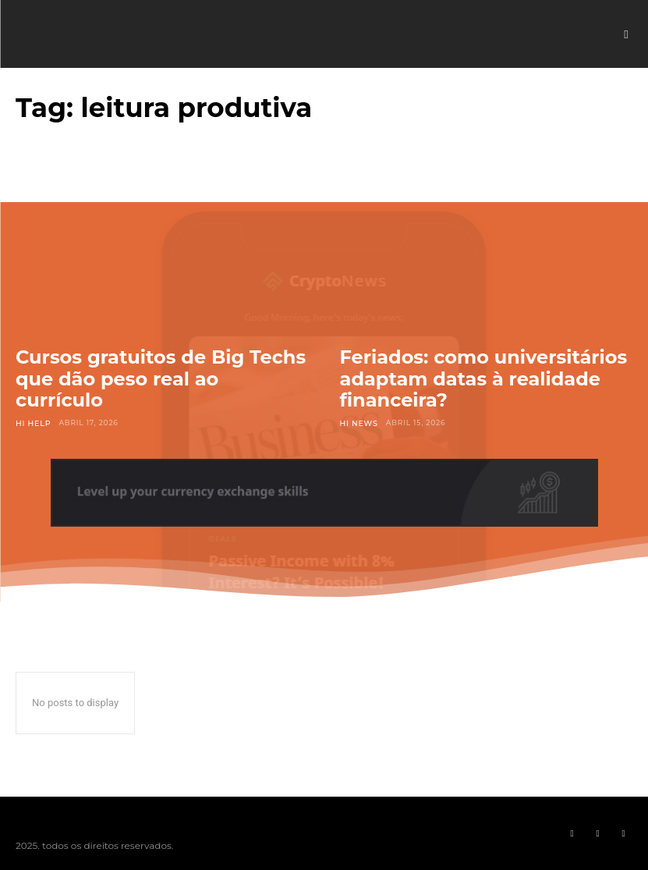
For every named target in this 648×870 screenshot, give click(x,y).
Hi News (358, 422)
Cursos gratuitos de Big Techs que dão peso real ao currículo (161, 378)
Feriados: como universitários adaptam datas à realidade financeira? (484, 378)
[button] (626, 34)
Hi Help (32, 422)
